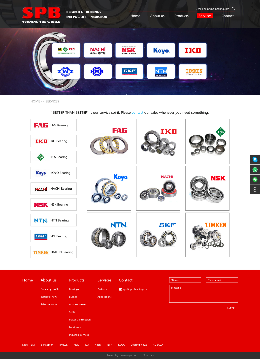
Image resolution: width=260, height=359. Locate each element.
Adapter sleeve (77, 304)
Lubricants (75, 327)
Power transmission (80, 319)
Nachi (98, 344)
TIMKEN (63, 344)
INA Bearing (50, 157)
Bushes (73, 296)
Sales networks (49, 304)
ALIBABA (158, 344)
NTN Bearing (50, 221)
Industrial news (49, 296)
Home (135, 16)
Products (182, 16)
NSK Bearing (50, 205)
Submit (231, 307)
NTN (109, 344)
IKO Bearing (49, 141)
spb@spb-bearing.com (216, 8)
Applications (104, 296)
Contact (228, 16)
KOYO (121, 344)
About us (157, 16)
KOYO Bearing (51, 173)
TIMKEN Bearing (53, 252)
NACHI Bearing (52, 189)
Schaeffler (47, 344)
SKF (33, 344)
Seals (72, 312)
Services (205, 16)
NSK (76, 344)
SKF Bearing (49, 236)
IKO (87, 344)
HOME (35, 101)
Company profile (50, 289)
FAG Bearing (50, 125)
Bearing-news (139, 344)
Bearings (74, 289)
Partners (102, 289)
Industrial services (79, 334)
